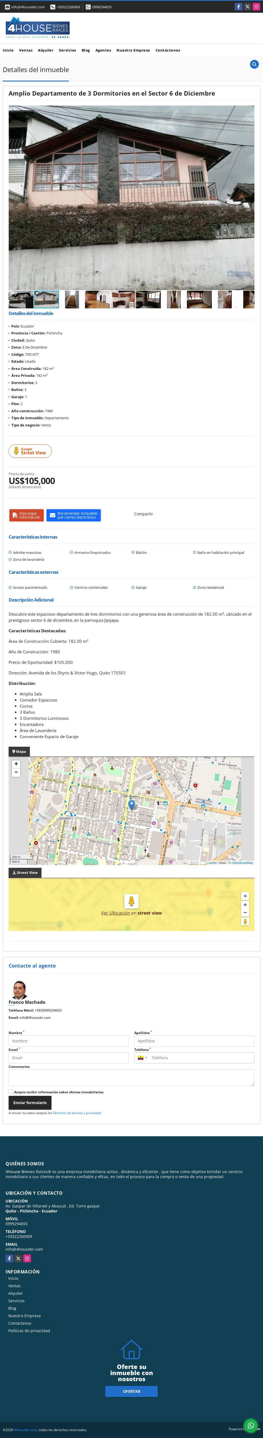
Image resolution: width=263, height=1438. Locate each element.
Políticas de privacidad (29, 1330)
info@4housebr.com (35, 1017)
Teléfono (142, 1049)
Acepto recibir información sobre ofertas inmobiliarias (59, 1092)
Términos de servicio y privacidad (77, 1113)
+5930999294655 (48, 1010)
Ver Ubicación (116, 913)
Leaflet (211, 862)
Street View (31, 451)
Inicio (8, 50)
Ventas (25, 50)
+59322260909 (68, 6)
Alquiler (45, 50)
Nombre (16, 1032)
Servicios (67, 50)
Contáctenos (168, 50)
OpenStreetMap (242, 862)
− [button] (16, 773)
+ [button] (16, 764)
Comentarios (19, 1066)
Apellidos (143, 1032)
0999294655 (102, 6)
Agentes (103, 50)
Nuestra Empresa (133, 50)
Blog (86, 50)
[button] (249, 110)
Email (14, 1049)
